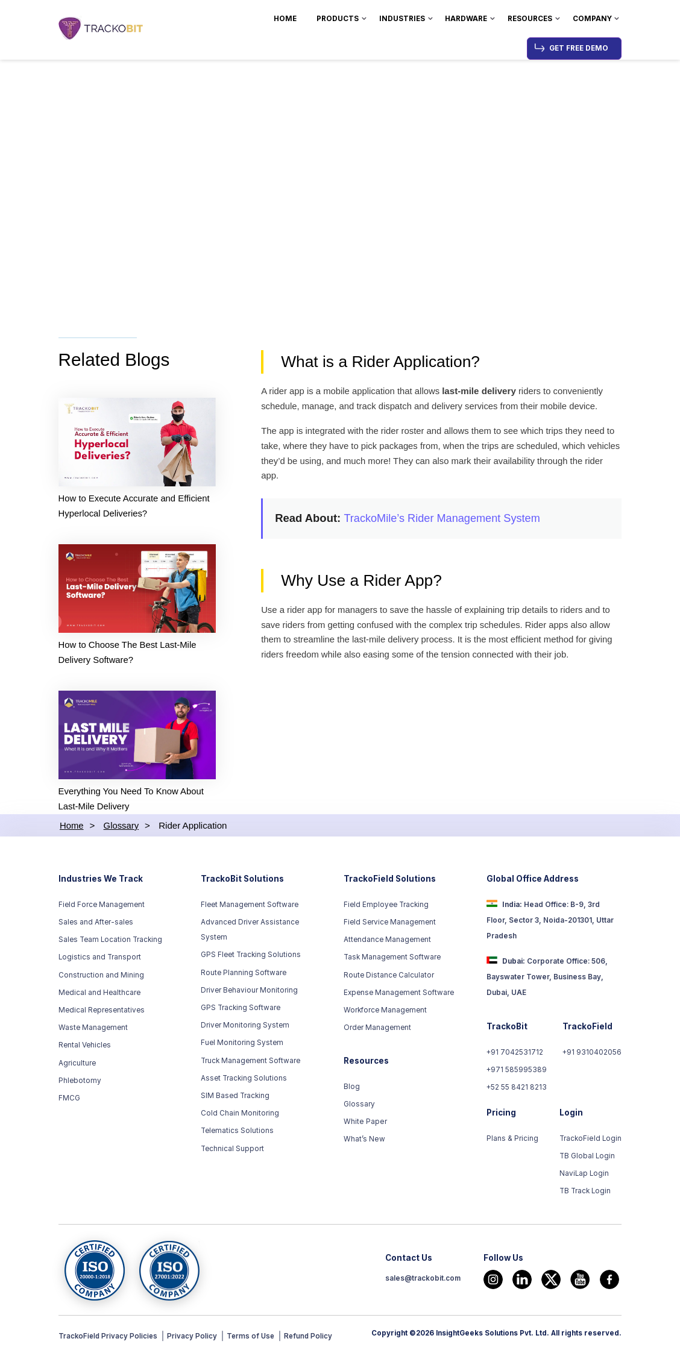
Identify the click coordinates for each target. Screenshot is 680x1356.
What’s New (364, 1141)
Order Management (377, 1029)
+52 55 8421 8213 (516, 1089)
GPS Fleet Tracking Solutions (251, 956)
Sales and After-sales (95, 924)
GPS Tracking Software (240, 1009)
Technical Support (232, 1150)
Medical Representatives (101, 1011)
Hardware (466, 18)
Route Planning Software (243, 974)
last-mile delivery (482, 392)
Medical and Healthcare (99, 994)
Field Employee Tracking (386, 906)
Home (285, 18)
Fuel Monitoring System (242, 1044)
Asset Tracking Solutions (244, 1079)
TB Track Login (585, 1192)
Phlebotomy (79, 1082)
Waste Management (93, 1029)
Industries (402, 18)
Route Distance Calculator (389, 976)
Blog (352, 1088)
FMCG (69, 1099)
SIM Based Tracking (235, 1097)
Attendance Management (387, 941)
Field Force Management (101, 906)
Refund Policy (311, 1337)
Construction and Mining (101, 976)
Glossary (359, 1105)
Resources (530, 18)
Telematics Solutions (237, 1132)
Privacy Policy (194, 1337)
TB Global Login (587, 1158)
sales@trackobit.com (423, 1280)
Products (337, 18)
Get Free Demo (578, 48)
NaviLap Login (584, 1175)
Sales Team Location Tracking (110, 941)
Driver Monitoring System (245, 1027)
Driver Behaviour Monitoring (249, 991)
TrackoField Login (591, 1139)
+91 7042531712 (515, 1053)
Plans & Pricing (512, 1139)
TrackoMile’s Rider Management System (444, 520)
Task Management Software (392, 959)
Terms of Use (253, 1337)
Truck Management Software (250, 1062)
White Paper (365, 1123)
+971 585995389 (516, 1071)
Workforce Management (385, 1011)
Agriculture (77, 1064)
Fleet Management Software (249, 906)
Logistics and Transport (99, 959)
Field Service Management (390, 924)
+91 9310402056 (592, 1053)
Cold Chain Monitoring (240, 1115)
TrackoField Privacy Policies (109, 1337)
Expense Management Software (399, 994)
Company (592, 18)
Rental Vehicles (84, 1047)
